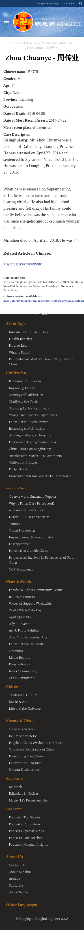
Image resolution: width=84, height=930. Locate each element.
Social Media (18, 892)
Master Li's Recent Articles (28, 800)
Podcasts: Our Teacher (25, 837)
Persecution (16, 488)
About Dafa (16, 323)
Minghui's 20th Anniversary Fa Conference (40, 476)
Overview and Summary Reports (32, 496)
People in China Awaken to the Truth (36, 742)
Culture (13, 686)
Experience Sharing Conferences (32, 442)
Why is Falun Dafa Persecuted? (31, 503)
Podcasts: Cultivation (24, 824)
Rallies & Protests (22, 596)
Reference (14, 778)
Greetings (16, 650)
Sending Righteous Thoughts (30, 435)
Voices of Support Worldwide (30, 603)
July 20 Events (19, 623)
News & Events (19, 581)
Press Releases (19, 664)
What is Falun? (19, 352)
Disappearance (19, 544)
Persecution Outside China (28, 550)
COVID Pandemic (22, 677)
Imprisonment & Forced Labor (31, 537)
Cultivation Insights (23, 462)
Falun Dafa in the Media (27, 644)
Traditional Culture (23, 695)
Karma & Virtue (20, 720)
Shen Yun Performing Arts (28, 637)
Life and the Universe (25, 708)
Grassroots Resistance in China (31, 749)
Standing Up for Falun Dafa (29, 408)
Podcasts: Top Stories (24, 817)
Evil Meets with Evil (24, 736)
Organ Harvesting (22, 530)
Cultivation (16, 372)
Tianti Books (68, 3)
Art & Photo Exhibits (24, 630)
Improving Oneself (23, 388)
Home (16, 43)
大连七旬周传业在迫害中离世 (22, 264)
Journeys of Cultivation (26, 394)
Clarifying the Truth (23, 401)
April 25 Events (20, 617)
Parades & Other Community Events (35, 589)
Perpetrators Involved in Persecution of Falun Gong (42, 559)
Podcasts (14, 808)
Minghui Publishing (48, 3)
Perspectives (18, 469)
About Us (14, 856)
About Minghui (20, 871)
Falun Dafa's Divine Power (28, 421)
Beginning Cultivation (25, 381)
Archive (14, 878)
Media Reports (19, 657)
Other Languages (21, 904)
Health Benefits (20, 338)
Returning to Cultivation (27, 428)
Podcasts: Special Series (26, 830)
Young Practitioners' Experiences (33, 415)
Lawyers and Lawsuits (25, 762)
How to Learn (19, 345)
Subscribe (16, 885)
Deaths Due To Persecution (29, 516)
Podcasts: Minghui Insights (28, 844)
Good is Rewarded (22, 729)
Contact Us (17, 865)
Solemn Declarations (24, 769)
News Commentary (23, 671)
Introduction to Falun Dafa (29, 332)
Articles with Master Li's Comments (35, 455)
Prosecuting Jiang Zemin (27, 756)
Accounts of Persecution (27, 510)
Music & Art (18, 701)
